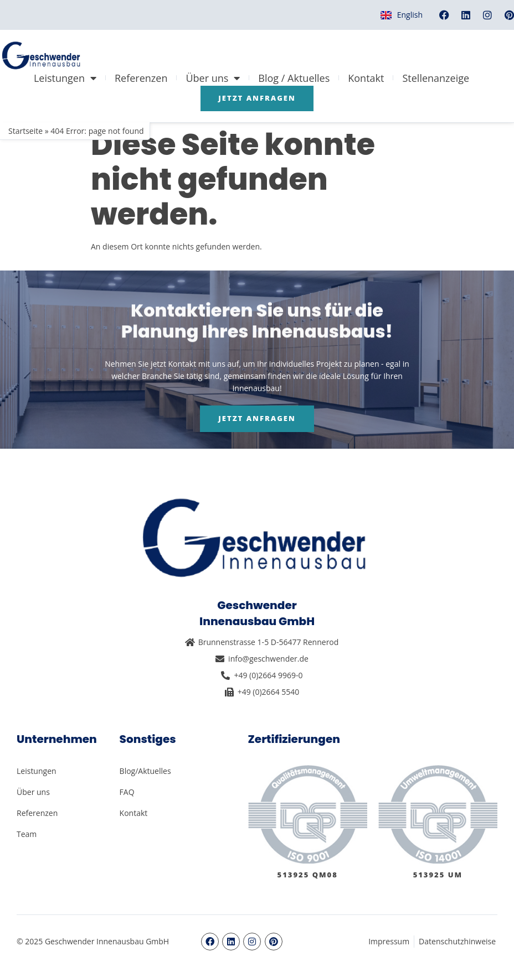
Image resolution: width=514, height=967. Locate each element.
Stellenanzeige (435, 78)
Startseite (25, 131)
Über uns (213, 78)
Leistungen (65, 78)
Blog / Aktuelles (294, 78)
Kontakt (366, 78)
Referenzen (141, 78)
